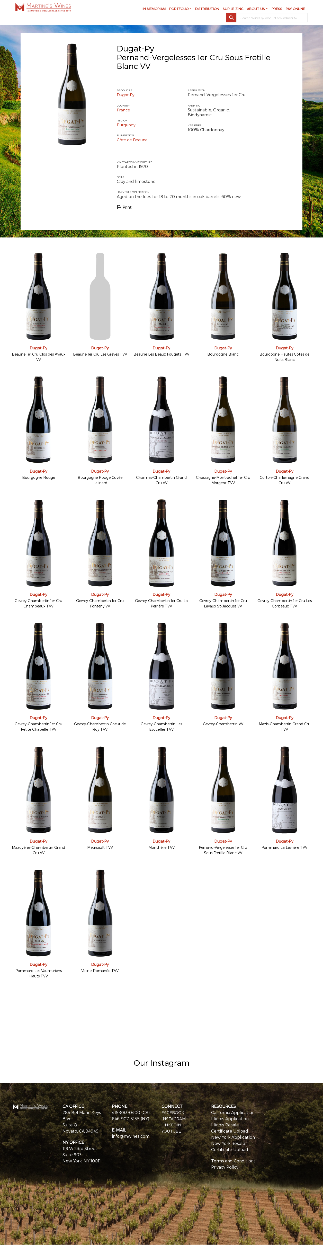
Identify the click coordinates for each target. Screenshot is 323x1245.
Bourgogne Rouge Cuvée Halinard (100, 480)
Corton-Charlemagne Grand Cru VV (284, 480)
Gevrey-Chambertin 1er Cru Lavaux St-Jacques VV (223, 603)
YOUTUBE (172, 1130)
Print (126, 207)
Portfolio (179, 9)
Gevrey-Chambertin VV (223, 724)
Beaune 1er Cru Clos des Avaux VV (38, 357)
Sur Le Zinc (233, 9)
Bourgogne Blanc (223, 354)
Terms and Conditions (233, 1160)
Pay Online (295, 9)
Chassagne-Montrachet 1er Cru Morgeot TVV (223, 480)
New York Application (233, 1137)
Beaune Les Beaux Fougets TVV (161, 354)
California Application (233, 1112)
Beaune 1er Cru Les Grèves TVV (100, 354)
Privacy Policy (224, 1166)
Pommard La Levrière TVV (284, 847)
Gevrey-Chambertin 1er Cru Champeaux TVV (38, 603)
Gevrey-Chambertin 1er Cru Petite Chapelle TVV (38, 726)
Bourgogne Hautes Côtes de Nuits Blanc (284, 357)
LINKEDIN (172, 1124)
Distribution (207, 9)
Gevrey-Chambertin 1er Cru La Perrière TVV (161, 603)
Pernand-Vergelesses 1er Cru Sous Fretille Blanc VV (223, 850)
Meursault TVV (100, 847)
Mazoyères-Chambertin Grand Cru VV (38, 850)
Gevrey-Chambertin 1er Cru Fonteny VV (100, 603)
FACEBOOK (173, 1112)
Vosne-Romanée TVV (100, 970)
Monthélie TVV (161, 847)
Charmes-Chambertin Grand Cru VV (161, 480)
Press (277, 9)
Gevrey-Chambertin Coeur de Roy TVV (100, 726)
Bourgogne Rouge (38, 477)
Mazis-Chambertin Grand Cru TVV (284, 726)
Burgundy (127, 124)
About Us (256, 9)
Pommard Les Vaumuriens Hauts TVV (38, 973)
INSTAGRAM (174, 1118)
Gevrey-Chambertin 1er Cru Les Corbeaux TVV (284, 603)
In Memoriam (154, 9)
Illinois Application (230, 1118)
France (123, 109)
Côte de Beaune (133, 139)
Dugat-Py (135, 48)
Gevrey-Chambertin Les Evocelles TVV (161, 726)
